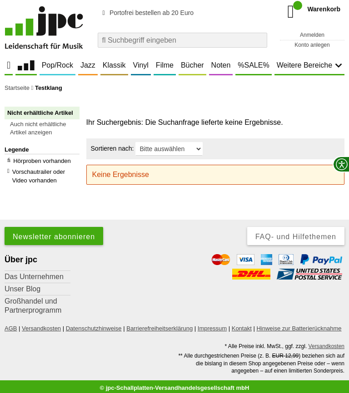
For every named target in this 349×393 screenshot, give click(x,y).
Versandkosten (41, 325)
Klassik (114, 65)
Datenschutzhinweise (94, 325)
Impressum (212, 325)
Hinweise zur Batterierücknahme (298, 325)
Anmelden (312, 35)
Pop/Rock (57, 65)
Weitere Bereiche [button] (309, 65)
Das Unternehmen (34, 273)
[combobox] (182, 40)
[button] (46, 128)
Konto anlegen (311, 45)
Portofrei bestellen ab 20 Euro (147, 12)
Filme (165, 65)
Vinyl (141, 65)
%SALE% (253, 65)
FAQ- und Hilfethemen (295, 233)
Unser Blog (22, 286)
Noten (221, 65)
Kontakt (242, 325)
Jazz (87, 65)
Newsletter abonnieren (54, 233)
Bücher (192, 65)
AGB (11, 325)
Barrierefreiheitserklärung (159, 325)
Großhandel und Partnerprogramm (33, 302)
